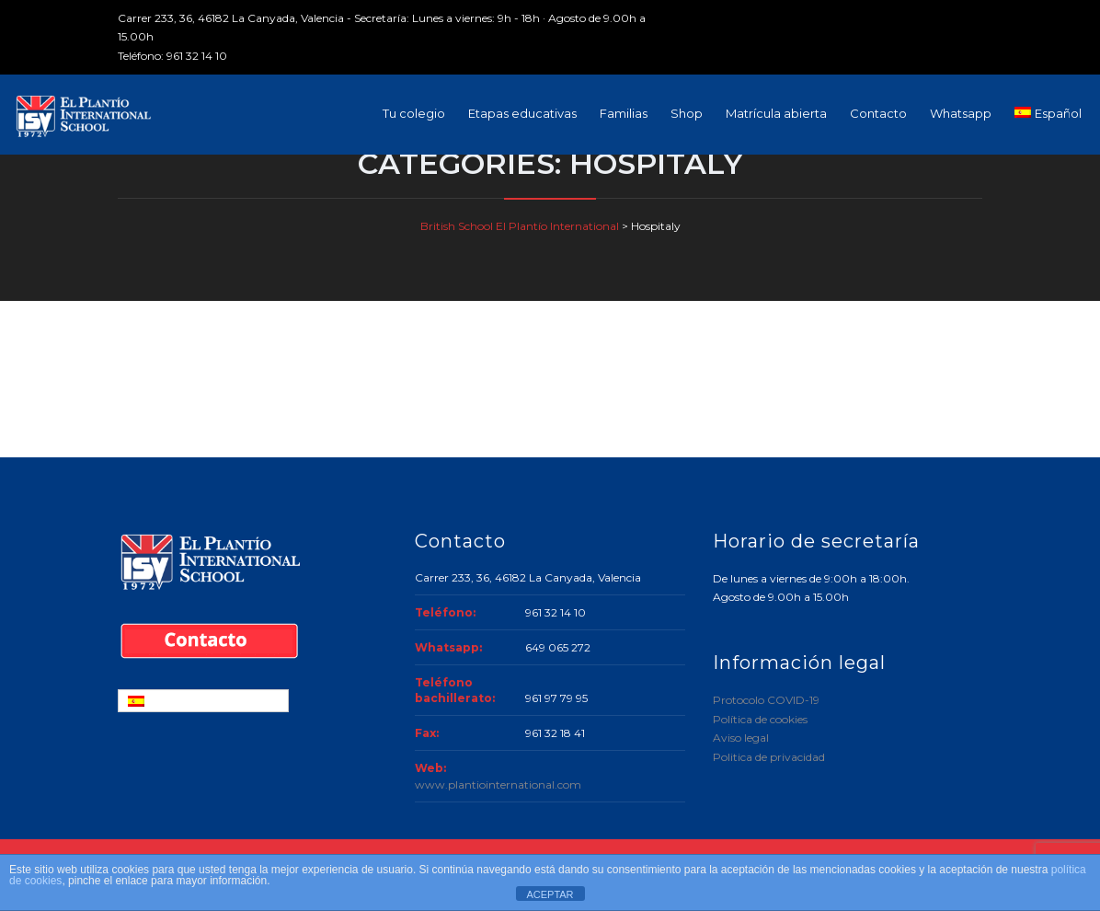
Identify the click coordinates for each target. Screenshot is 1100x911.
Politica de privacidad (769, 757)
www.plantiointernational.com (498, 784)
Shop (686, 113)
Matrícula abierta (776, 113)
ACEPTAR (549, 894)
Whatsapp (960, 113)
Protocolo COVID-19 (766, 700)
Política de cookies (760, 719)
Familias (623, 113)
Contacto (878, 113)
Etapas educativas (522, 113)
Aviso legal (741, 737)
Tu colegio (414, 113)
